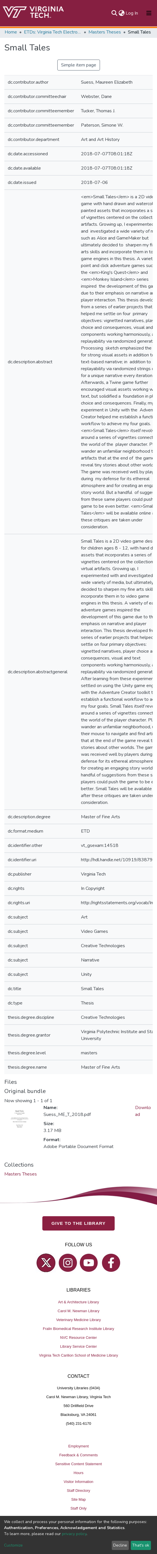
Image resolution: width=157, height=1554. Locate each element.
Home (11, 32)
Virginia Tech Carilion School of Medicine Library (78, 1355)
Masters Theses (104, 32)
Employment (78, 1446)
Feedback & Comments (78, 1455)
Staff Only (79, 1508)
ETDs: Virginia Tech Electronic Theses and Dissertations (53, 32)
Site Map (78, 1499)
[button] (121, 13)
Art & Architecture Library (78, 1302)
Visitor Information (78, 1482)
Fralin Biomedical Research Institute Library (78, 1329)
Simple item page (78, 65)
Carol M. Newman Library (78, 1311)
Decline (120, 1545)
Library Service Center (78, 1346)
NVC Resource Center (78, 1337)
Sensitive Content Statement (78, 1464)
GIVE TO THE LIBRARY (79, 1223)
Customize (13, 1545)
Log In (132, 13)
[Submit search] (114, 13)
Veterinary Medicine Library (78, 1320)
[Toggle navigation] (149, 13)
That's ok (140, 1545)
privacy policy (74, 1534)
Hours (78, 1473)
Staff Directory (78, 1490)
